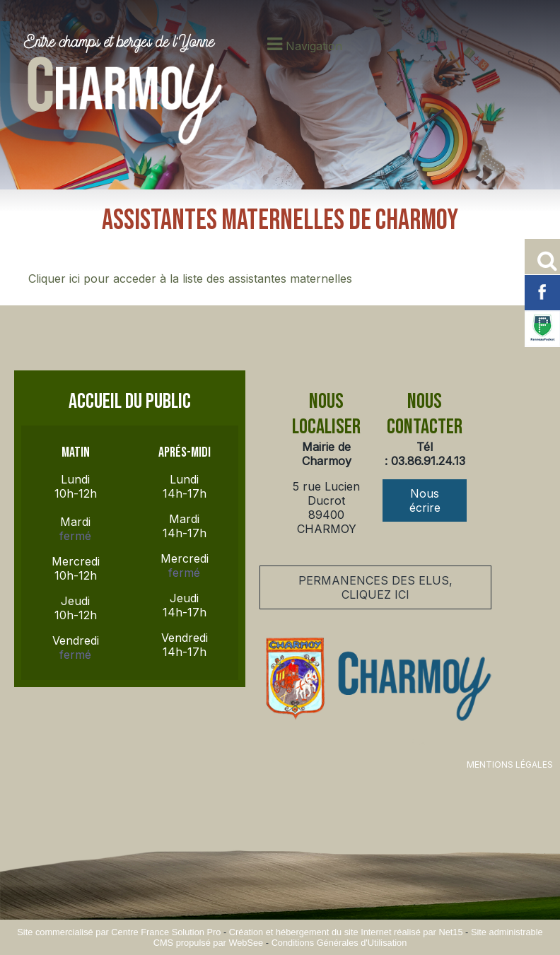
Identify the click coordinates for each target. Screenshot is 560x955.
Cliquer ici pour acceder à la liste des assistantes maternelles (190, 278)
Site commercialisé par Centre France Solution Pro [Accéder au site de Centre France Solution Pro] (119, 932)
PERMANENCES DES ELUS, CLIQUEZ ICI (375, 587)
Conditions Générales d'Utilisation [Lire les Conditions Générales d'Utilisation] (339, 942)
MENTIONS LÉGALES (510, 764)
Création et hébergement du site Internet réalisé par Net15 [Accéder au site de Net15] (346, 932)
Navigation (314, 46)
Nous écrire (425, 500)
